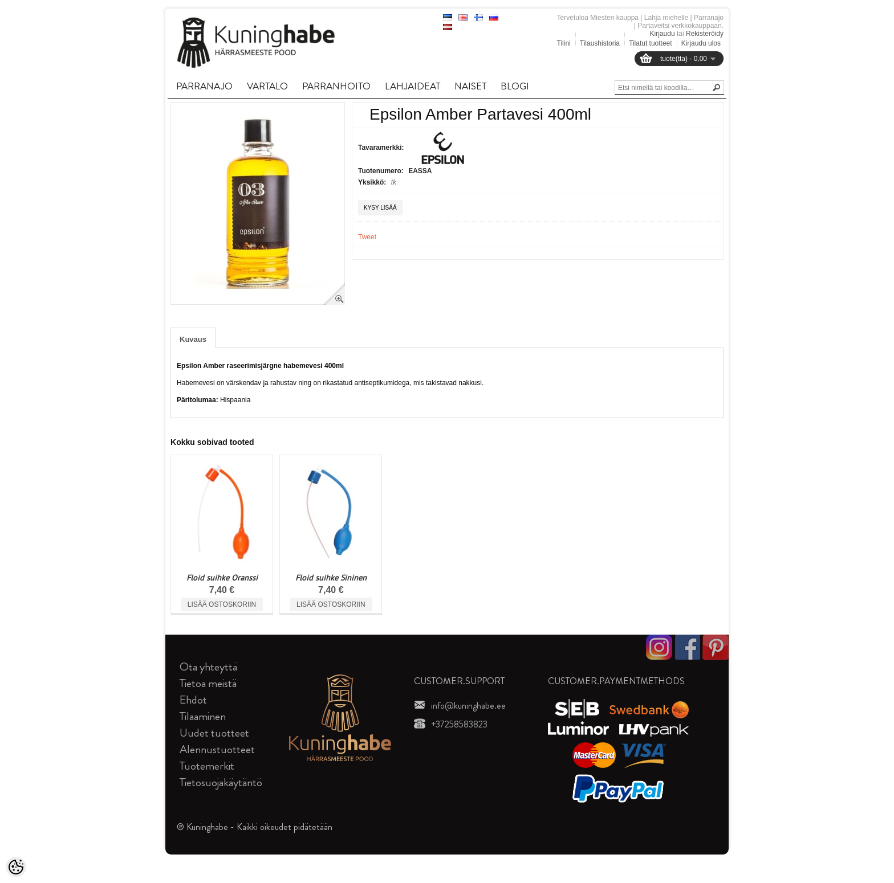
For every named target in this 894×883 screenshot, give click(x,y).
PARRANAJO (204, 86)
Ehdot (193, 700)
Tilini (564, 43)
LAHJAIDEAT (412, 86)
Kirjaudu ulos (701, 43)
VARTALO (267, 86)
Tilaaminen (203, 716)
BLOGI (515, 86)
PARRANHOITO (336, 86)
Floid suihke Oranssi (222, 578)
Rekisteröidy (705, 34)
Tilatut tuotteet (650, 43)
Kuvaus (193, 339)
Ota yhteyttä (208, 667)
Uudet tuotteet (214, 733)
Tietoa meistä (208, 683)
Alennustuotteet (217, 749)
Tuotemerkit (207, 766)
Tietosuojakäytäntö (221, 782)
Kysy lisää (380, 208)
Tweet (367, 237)
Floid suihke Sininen (331, 578)
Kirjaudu (662, 34)
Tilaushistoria (600, 43)
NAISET (470, 86)
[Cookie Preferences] (16, 867)
